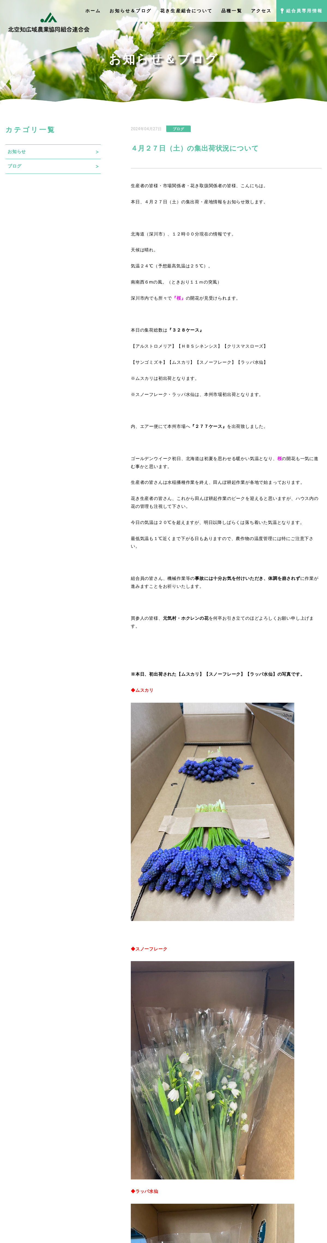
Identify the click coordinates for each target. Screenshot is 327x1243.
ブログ (14, 166)
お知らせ (17, 151)
